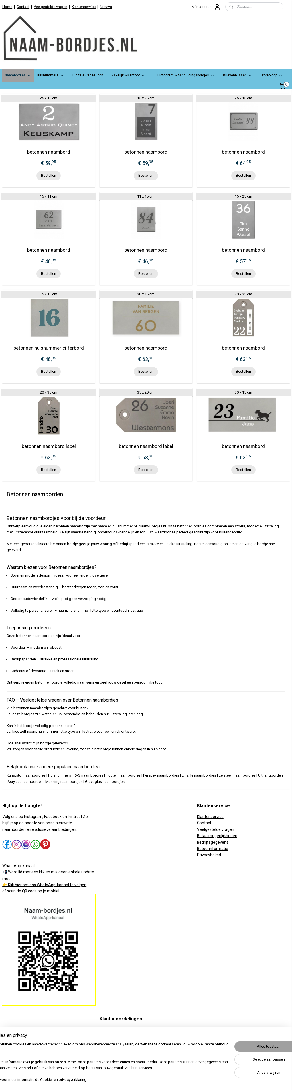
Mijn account (206, 6)
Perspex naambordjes (161, 775)
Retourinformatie (212, 848)
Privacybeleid (209, 855)
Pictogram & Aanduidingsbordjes (186, 75)
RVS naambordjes (88, 775)
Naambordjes (18, 75)
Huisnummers (50, 75)
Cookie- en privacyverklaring (81, 1080)
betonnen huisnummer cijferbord (48, 348)
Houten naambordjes (123, 775)
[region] (108, 1063)
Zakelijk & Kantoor (128, 75)
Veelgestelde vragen (50, 7)
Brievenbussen (237, 75)
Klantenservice (84, 7)
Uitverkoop (272, 75)
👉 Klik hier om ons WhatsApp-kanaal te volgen (44, 885)
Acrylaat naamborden (25, 781)
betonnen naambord (48, 152)
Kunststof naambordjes (26, 775)
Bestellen (48, 175)
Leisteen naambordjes (237, 775)
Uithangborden (270, 775)
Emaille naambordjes (199, 775)
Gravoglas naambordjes (105, 781)
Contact (23, 7)
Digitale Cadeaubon (87, 75)
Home (7, 7)
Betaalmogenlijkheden (217, 835)
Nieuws (106, 7)
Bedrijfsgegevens (212, 842)
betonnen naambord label (49, 446)
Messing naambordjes (63, 781)
